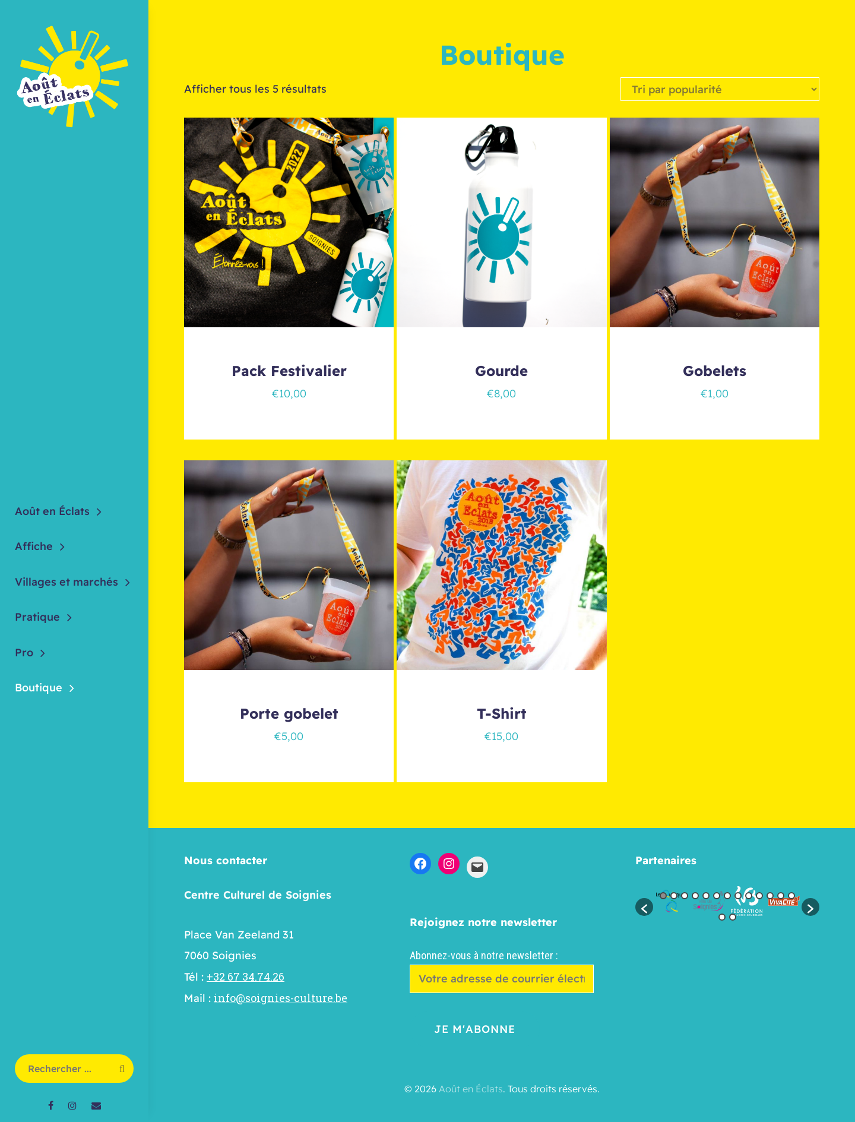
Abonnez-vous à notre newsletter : (502, 971)
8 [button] (738, 895)
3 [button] (684, 895)
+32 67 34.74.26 (245, 976)
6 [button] (716, 895)
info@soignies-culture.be (280, 998)
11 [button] (770, 895)
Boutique (38, 687)
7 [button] (727, 895)
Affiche (34, 546)
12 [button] (780, 895)
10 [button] (759, 895)
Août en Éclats (52, 511)
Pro (24, 652)
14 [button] (722, 917)
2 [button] (673, 895)
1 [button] (663, 895)
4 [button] (695, 895)
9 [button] (748, 895)
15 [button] (732, 917)
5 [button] (706, 895)
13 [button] (791, 895)
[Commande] (719, 89)
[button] (644, 907)
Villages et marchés (66, 582)
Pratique (37, 617)
